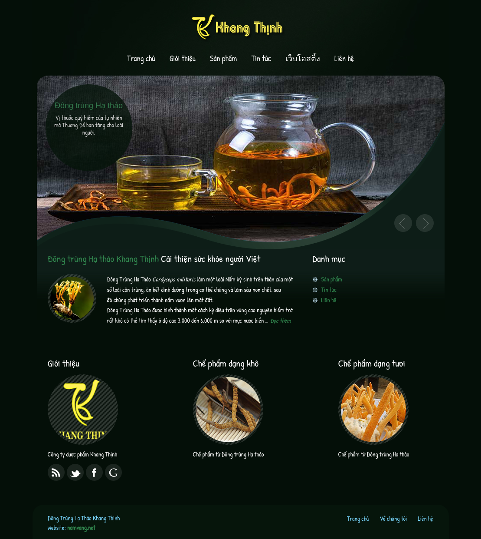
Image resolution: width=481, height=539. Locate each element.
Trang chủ (141, 59)
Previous (403, 223)
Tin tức (261, 59)
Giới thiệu (183, 59)
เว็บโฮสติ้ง (302, 59)
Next (425, 223)
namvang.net (81, 527)
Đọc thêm (280, 320)
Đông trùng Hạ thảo (89, 105)
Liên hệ (344, 59)
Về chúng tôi (393, 518)
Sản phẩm (223, 59)
